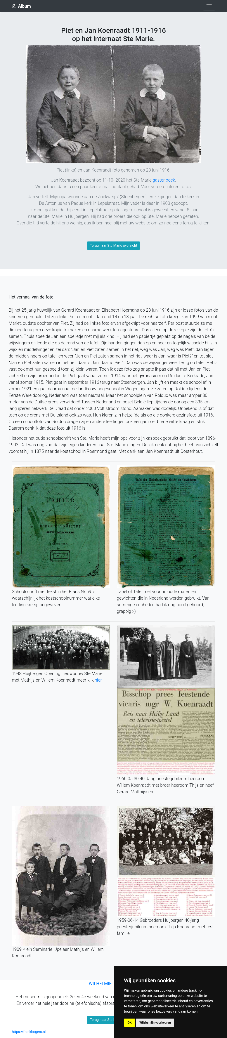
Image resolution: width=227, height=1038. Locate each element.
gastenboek (164, 180)
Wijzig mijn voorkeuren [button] (155, 1022)
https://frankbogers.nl (29, 1032)
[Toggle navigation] (209, 6)
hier (98, 680)
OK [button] (130, 1022)
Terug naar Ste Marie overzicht (113, 245)
